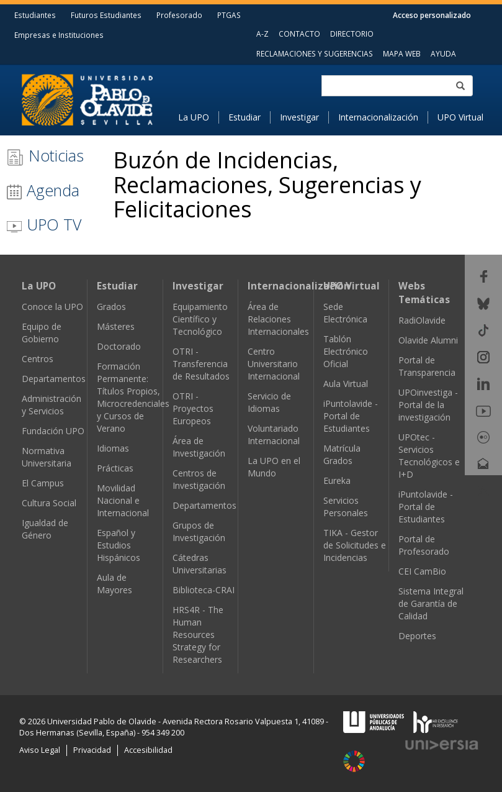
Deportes (417, 636)
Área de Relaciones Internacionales (278, 319)
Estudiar (244, 117)
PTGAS (229, 15)
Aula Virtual (345, 383)
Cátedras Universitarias (199, 564)
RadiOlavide (422, 320)
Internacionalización (378, 117)
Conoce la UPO (52, 306)
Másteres (116, 326)
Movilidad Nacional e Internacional (123, 500)
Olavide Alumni (428, 340)
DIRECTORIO (352, 34)
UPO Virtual (460, 117)
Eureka (337, 480)
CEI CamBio (422, 571)
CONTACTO (299, 34)
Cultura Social (49, 503)
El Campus (43, 483)
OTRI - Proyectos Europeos (193, 408)
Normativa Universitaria (46, 457)
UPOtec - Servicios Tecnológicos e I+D (429, 455)
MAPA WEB (402, 53)
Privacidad (92, 750)
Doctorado (119, 346)
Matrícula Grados (342, 454)
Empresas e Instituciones (59, 35)
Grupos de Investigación (199, 531)
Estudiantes (35, 15)
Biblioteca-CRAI (204, 590)
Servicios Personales (345, 506)
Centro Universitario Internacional (274, 363)
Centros (37, 359)
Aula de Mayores (114, 583)
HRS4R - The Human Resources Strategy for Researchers (198, 634)
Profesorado (179, 15)
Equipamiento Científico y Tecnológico (200, 319)
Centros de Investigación (199, 479)
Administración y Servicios (51, 405)
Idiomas (113, 448)
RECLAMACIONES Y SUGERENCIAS (314, 53)
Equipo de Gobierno (41, 333)
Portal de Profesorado (423, 545)
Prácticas (115, 468)
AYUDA (443, 53)
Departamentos (54, 379)
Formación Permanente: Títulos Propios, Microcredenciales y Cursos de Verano (133, 397)
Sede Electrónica (345, 313)
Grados (111, 306)
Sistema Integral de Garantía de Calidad (431, 603)
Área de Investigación (199, 447)
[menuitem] (198, 117)
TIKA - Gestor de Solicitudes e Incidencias (354, 545)
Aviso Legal (39, 750)
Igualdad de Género (45, 529)
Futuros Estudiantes (106, 15)
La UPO (193, 117)
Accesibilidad (148, 750)
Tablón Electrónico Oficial (345, 351)
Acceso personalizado (432, 15)
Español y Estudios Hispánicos (118, 545)
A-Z (262, 34)
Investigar (299, 117)
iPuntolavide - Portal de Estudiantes (350, 416)
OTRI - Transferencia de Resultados (201, 363)
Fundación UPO (53, 431)
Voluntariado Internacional (274, 434)
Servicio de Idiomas (269, 402)
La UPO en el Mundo (274, 467)
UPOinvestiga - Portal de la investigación (428, 404)
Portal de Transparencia (426, 366)
